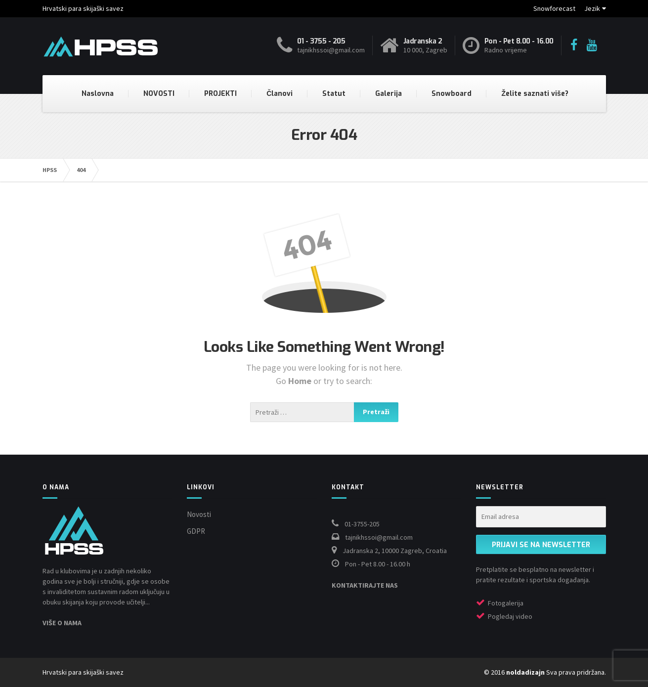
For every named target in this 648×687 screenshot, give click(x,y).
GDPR (196, 531)
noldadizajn (525, 672)
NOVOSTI (158, 93)
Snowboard (452, 93)
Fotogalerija (505, 603)
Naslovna (98, 93)
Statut (334, 93)
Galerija (388, 93)
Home (300, 380)
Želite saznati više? (534, 93)
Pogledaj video (510, 616)
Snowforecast (554, 8)
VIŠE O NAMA (62, 622)
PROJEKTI (220, 93)
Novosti (199, 514)
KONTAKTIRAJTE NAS (365, 585)
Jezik (592, 8)
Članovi (279, 93)
